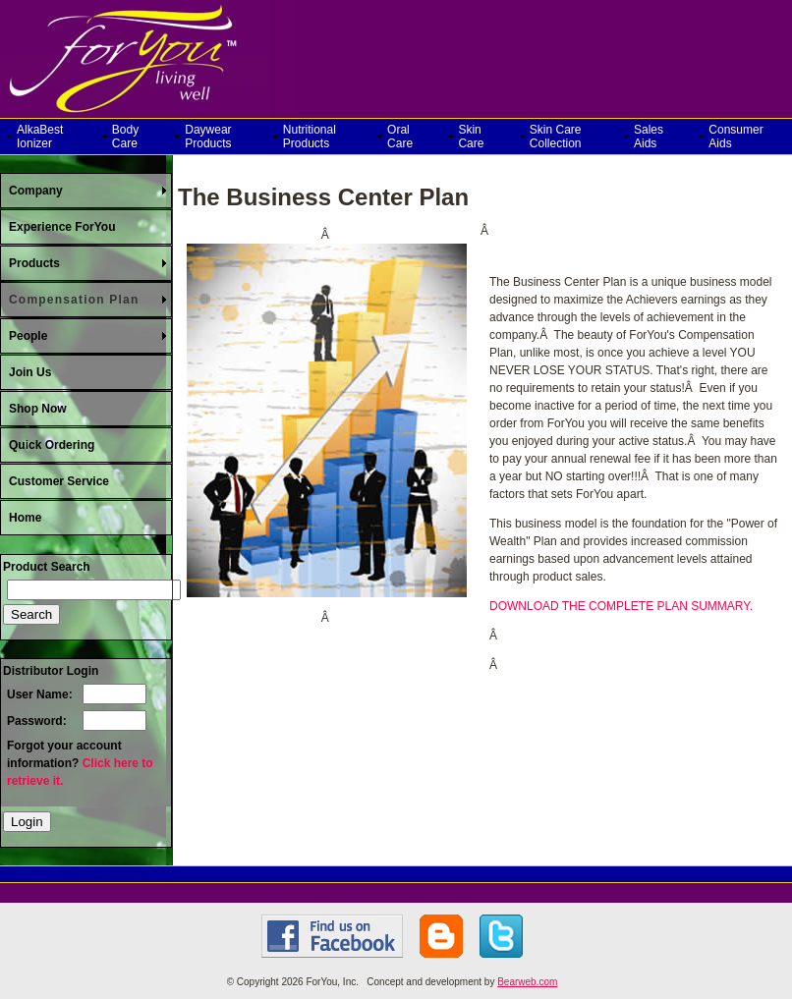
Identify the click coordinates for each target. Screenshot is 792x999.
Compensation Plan (74, 299)
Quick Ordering (51, 445)
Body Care (125, 136)
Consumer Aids (735, 136)
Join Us (30, 372)
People (28, 336)
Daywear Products (208, 136)
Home (25, 518)
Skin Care (470, 136)
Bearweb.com (527, 981)
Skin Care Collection (556, 136)
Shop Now (38, 409)
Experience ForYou (62, 227)
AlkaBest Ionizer (40, 136)
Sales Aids (648, 136)
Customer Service (59, 481)
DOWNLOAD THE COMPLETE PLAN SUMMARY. (621, 606)
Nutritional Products (309, 136)
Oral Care (400, 136)
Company (36, 190)
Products (34, 263)
